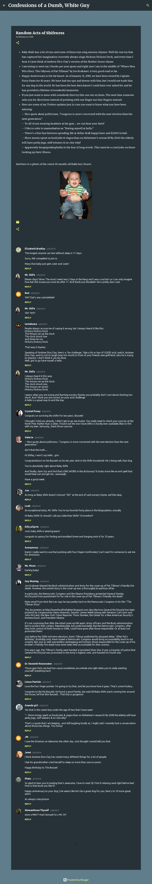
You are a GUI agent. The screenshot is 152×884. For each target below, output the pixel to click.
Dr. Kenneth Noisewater (38, 663)
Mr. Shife (30, 274)
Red (27, 293)
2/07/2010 (36, 753)
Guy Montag (32, 581)
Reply (28, 268)
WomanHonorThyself (37, 810)
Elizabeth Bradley (35, 248)
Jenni (28, 752)
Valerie (29, 437)
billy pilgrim (32, 526)
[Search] (93, 5)
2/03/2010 (50, 249)
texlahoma (31, 324)
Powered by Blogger (76, 879)
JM (26, 737)
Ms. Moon (30, 565)
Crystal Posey (33, 411)
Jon (27, 490)
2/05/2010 (33, 737)
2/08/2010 (54, 810)
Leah (27, 506)
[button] (17, 43)
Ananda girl (31, 705)
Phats (28, 778)
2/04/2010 (46, 411)
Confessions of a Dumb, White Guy (49, 5)
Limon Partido (33, 681)
